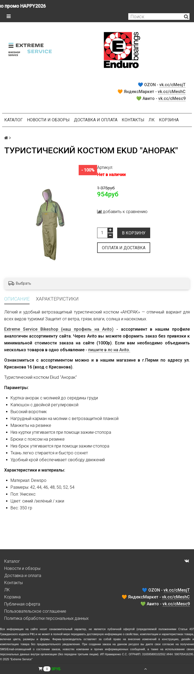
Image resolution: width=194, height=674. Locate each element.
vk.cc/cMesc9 (172, 98)
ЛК (152, 119)
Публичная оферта (22, 604)
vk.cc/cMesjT (172, 84)
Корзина (169, 119)
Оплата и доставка (123, 247)
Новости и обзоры (48, 119)
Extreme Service (21, 659)
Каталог (13, 119)
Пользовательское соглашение (35, 611)
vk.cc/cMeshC (172, 91)
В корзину (133, 233)
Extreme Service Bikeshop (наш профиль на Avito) (58, 329)
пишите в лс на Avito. (109, 349)
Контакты (133, 119)
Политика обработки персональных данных (46, 618)
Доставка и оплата (95, 119)
